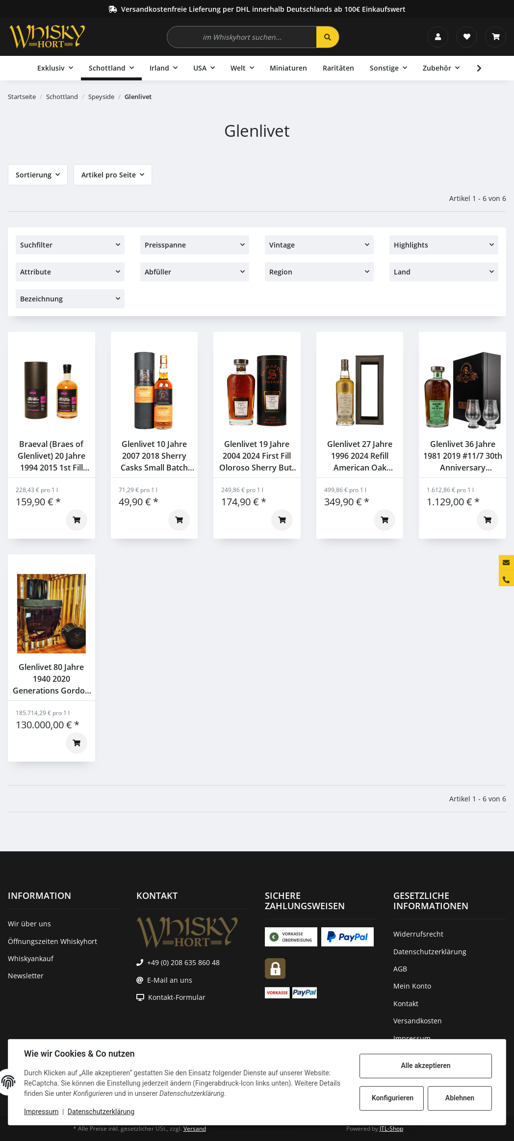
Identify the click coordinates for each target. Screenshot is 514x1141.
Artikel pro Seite (108, 174)
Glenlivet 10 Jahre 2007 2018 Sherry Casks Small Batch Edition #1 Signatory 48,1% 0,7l (154, 456)
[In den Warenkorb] (76, 520)
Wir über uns (29, 923)
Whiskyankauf (30, 958)
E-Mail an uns (169, 980)
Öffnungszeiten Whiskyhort (52, 941)
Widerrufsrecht (418, 934)
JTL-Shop (391, 1128)
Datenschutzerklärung (101, 1112)
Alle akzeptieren (425, 1065)
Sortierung (33, 174)
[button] (437, 37)
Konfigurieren (392, 1098)
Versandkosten (417, 1020)
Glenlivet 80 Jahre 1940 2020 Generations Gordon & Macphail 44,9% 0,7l (51, 679)
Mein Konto (412, 986)
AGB (400, 968)
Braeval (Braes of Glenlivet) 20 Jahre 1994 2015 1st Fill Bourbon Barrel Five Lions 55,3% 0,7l (51, 456)
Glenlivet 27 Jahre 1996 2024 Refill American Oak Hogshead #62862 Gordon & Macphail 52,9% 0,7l (360, 456)
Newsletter (26, 975)
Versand (194, 1128)
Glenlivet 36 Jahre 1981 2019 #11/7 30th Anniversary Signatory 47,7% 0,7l (462, 456)
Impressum (41, 1112)
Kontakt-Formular (177, 997)
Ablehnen (459, 1098)
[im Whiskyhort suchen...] (242, 37)
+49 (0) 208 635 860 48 (183, 962)
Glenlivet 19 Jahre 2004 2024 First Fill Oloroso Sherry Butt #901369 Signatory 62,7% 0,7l (257, 456)
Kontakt (405, 1003)
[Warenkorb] (495, 37)
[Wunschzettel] (466, 37)
